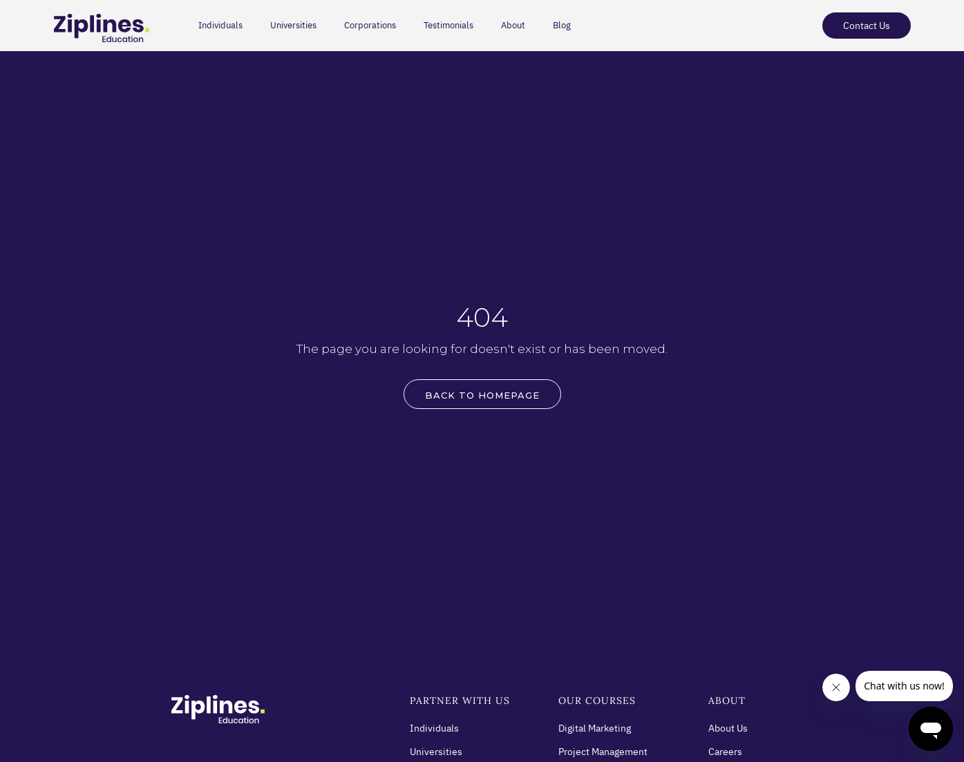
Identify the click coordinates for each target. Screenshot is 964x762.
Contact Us (866, 25)
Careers (725, 751)
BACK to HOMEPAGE (482, 395)
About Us (728, 728)
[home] (95, 29)
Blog (562, 25)
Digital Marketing (594, 728)
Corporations (370, 25)
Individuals (220, 25)
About (513, 25)
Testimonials (448, 25)
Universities (293, 25)
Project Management (603, 751)
